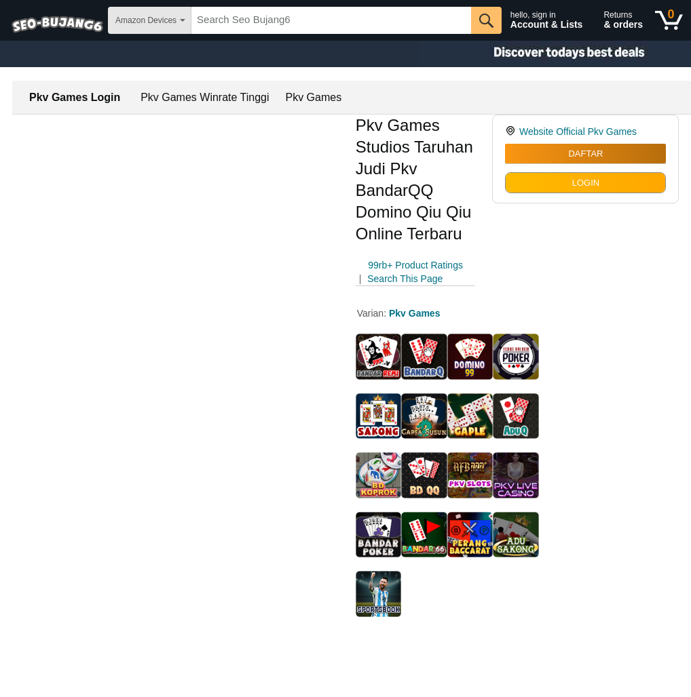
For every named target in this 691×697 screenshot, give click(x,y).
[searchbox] (331, 20)
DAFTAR (585, 153)
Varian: (373, 313)
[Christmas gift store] (555, 54)
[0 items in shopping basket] (669, 20)
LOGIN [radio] (585, 183)
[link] (512, 131)
